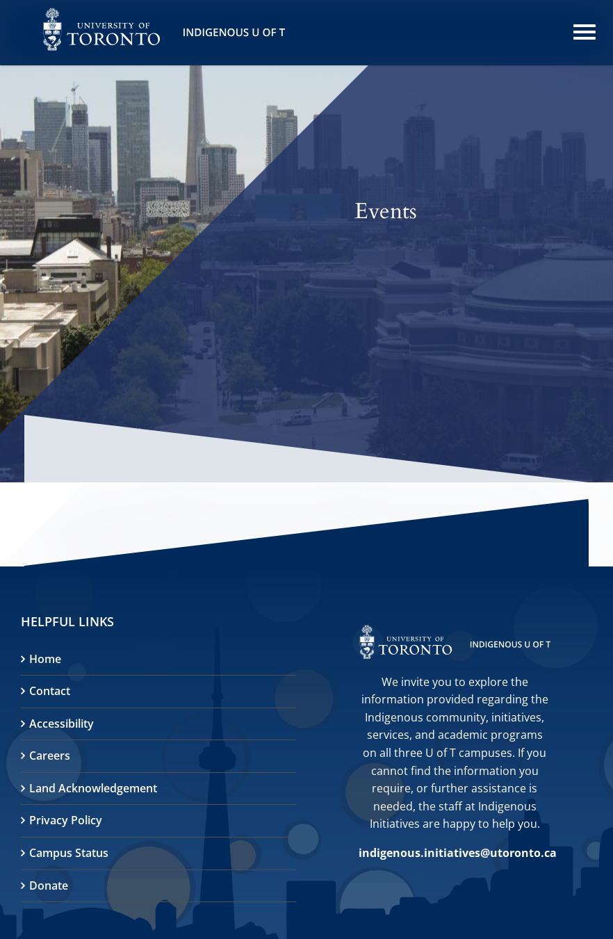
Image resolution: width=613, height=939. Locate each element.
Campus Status (68, 852)
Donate (48, 885)
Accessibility (61, 723)
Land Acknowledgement (93, 788)
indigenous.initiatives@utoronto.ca (458, 852)
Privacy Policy (65, 820)
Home (45, 659)
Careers (49, 755)
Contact (49, 691)
